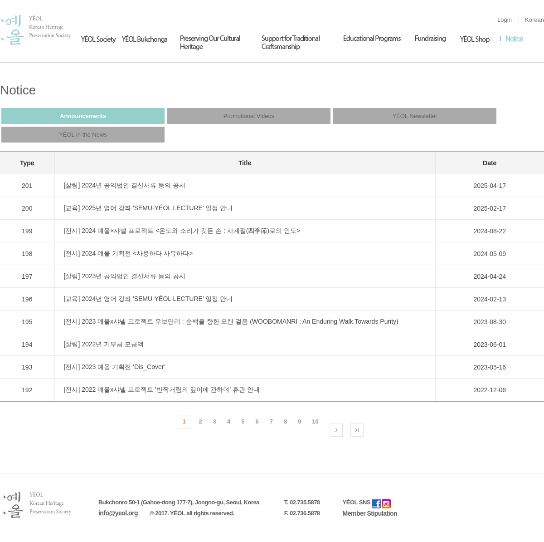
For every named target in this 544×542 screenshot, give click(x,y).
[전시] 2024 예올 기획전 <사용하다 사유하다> (128, 253)
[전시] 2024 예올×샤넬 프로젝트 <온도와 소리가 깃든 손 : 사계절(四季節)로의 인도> (182, 230)
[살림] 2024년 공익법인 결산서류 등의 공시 (124, 185)
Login (504, 19)
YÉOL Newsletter (414, 116)
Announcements (83, 116)
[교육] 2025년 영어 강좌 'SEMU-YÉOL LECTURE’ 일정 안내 (148, 208)
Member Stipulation (370, 513)
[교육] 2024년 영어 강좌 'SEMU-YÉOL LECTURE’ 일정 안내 (148, 298)
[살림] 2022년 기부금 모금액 (104, 344)
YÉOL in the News (83, 134)
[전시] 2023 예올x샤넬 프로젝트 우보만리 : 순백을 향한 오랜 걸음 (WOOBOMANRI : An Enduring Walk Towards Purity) (231, 321)
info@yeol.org (118, 513)
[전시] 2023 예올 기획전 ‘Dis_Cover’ (115, 366)
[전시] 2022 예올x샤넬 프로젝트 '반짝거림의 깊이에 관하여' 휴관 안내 (162, 389)
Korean (534, 19)
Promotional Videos (249, 116)
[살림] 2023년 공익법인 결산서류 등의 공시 (124, 276)
